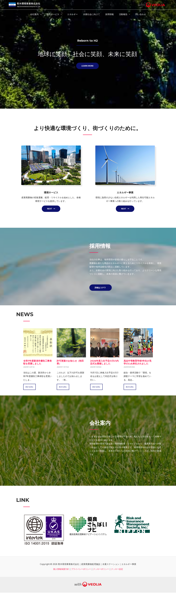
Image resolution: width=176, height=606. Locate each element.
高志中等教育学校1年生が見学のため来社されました (138, 362)
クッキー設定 (118, 569)
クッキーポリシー (101, 569)
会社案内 (37, 14)
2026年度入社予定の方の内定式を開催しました (104, 362)
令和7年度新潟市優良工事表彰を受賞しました (37, 362)
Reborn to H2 (87, 40)
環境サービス (55, 14)
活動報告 (121, 14)
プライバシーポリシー (80, 569)
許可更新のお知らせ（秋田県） (71, 362)
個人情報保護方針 (59, 569)
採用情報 (108, 14)
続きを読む (30, 387)
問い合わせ (137, 14)
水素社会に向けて (91, 14)
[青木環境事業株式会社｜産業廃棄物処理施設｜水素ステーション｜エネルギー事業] (24, 4)
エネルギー (73, 14)
